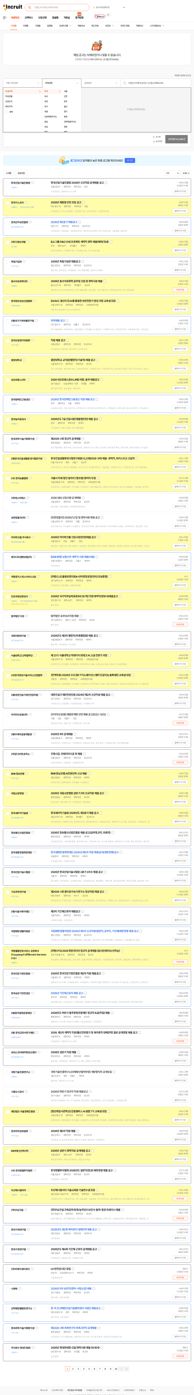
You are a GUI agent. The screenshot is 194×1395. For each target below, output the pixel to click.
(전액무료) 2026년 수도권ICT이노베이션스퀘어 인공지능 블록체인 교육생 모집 (91, 675)
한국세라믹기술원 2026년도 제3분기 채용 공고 (74, 813)
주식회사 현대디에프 (21, 1347)
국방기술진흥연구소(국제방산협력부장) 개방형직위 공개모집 (81, 1072)
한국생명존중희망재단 (21, 852)
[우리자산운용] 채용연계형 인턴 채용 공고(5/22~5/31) (78, 714)
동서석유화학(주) (19, 281)
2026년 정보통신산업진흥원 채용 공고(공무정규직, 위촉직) (80, 832)
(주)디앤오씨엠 (18, 242)
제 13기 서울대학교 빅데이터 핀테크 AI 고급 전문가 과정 (79, 655)
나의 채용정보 (155, 25)
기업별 (37, 25)
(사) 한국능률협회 (19, 478)
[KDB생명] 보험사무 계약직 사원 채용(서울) (73, 557)
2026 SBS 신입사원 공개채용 (66, 498)
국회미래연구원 (18, 636)
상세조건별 (63, 25)
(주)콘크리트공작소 (20, 754)
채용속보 (81, 25)
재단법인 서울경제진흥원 (23, 1111)
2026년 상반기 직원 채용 (63, 1052)
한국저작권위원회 (19, 1131)
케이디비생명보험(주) (21, 557)
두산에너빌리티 (18, 1190)
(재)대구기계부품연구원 (22, 320)
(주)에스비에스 (18, 498)
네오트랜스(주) (18, 379)
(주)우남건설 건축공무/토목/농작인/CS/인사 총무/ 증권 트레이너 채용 (85, 1210)
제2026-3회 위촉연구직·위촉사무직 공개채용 (74, 1328)
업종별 (49, 25)
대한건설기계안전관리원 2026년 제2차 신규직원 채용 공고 (80, 695)
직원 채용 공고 (58, 340)
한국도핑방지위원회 (20, 340)
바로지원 (180, 289)
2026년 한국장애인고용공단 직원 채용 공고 (73, 399)
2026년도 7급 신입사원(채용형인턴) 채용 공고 (74, 419)
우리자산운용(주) (19, 714)
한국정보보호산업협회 (21, 301)
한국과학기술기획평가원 (22, 439)
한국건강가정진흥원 (20, 973)
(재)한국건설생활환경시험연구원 (26, 458)
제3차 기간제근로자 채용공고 (65, 911)
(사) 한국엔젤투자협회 (21, 1170)
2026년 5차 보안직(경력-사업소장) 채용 (71, 1288)
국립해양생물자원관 (20, 931)
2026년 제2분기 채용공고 (64, 222)
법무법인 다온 (17, 616)
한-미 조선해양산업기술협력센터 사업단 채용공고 (76, 1308)
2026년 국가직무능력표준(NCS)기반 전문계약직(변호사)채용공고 (84, 596)
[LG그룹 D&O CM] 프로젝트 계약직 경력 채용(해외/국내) (80, 242)
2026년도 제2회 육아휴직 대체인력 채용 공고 (74, 1229)
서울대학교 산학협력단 (22, 655)
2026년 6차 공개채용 (62, 734)
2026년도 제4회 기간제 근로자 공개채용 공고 (74, 1249)
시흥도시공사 (17, 1091)
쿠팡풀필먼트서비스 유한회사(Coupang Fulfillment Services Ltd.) (28, 954)
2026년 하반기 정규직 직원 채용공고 (69, 1091)
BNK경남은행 (17, 773)
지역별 (13, 25)
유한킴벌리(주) (18, 517)
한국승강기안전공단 (20, 993)
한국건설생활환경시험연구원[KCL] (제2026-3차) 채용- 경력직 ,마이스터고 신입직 (93, 458)
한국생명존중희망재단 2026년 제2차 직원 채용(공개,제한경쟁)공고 (84, 852)
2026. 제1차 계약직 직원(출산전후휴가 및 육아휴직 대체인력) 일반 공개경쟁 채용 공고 (94, 1032)
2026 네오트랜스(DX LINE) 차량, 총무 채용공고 (75, 379)
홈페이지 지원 (180, 191)
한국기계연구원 (18, 1229)
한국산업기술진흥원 (20, 183)
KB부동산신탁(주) (20, 1151)
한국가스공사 (17, 202)
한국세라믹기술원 (19, 813)
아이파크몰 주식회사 (21, 537)
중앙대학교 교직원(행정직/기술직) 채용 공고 (73, 360)
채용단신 (139, 25)
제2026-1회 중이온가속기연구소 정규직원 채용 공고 (77, 892)
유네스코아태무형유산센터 (23, 1052)
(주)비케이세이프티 (20, 1269)
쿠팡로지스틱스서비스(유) (23, 576)
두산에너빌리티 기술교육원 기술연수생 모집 (73, 1190)
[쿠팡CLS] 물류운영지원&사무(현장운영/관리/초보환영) (79, 576)
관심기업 (21, 173)
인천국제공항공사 (19, 596)
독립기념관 (16, 261)
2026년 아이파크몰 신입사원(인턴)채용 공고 (73, 537)
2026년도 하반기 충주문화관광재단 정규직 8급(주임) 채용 (80, 1013)
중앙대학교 (16, 360)
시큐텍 (14, 1288)
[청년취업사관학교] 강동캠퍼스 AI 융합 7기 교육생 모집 (79, 1111)
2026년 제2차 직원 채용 (63, 1131)
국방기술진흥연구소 (20, 1072)
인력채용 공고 (58, 320)
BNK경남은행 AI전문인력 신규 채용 (69, 773)
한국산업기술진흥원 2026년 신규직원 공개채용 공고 (77, 183)
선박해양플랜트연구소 (21, 1308)
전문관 (108, 25)
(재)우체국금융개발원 (21, 734)
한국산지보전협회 (19, 222)
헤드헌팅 (94, 25)
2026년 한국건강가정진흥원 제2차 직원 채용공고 (76, 973)
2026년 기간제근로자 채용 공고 (67, 993)
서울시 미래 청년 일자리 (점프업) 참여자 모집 (73, 478)
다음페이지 (121, 1369)
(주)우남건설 (17, 1210)
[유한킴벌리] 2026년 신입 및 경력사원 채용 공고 (75, 517)
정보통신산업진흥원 (20, 832)
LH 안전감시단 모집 (61, 1269)
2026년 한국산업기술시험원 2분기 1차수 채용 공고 (77, 872)
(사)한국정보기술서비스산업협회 (26, 675)
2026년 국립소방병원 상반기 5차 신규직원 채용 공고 (77, 793)
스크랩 (8, 173)
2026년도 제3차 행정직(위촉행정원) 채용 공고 (74, 636)
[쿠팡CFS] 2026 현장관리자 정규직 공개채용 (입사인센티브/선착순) (85, 951)
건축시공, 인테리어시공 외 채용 (66, 754)
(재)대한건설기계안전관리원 (24, 695)
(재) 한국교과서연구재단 (22, 1032)
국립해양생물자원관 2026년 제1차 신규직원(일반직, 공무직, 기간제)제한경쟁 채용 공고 (94, 931)
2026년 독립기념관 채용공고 (65, 261)
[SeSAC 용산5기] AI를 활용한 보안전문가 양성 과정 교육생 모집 (83, 301)
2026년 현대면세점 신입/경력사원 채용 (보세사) (75, 1347)
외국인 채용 (124, 25)
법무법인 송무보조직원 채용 (65, 616)
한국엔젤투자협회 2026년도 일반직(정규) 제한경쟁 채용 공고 (82, 1170)
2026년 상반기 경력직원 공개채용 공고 (70, 1151)
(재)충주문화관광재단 (21, 1013)
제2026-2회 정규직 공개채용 (66, 439)
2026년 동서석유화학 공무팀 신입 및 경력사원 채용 (76, 281)
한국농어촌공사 (18, 419)
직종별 (25, 25)
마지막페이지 (126, 1369)
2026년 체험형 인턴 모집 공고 (66, 202)
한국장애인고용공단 (20, 399)
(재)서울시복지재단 (20, 911)
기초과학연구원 (18, 892)
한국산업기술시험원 (20, 872)
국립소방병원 (17, 793)
